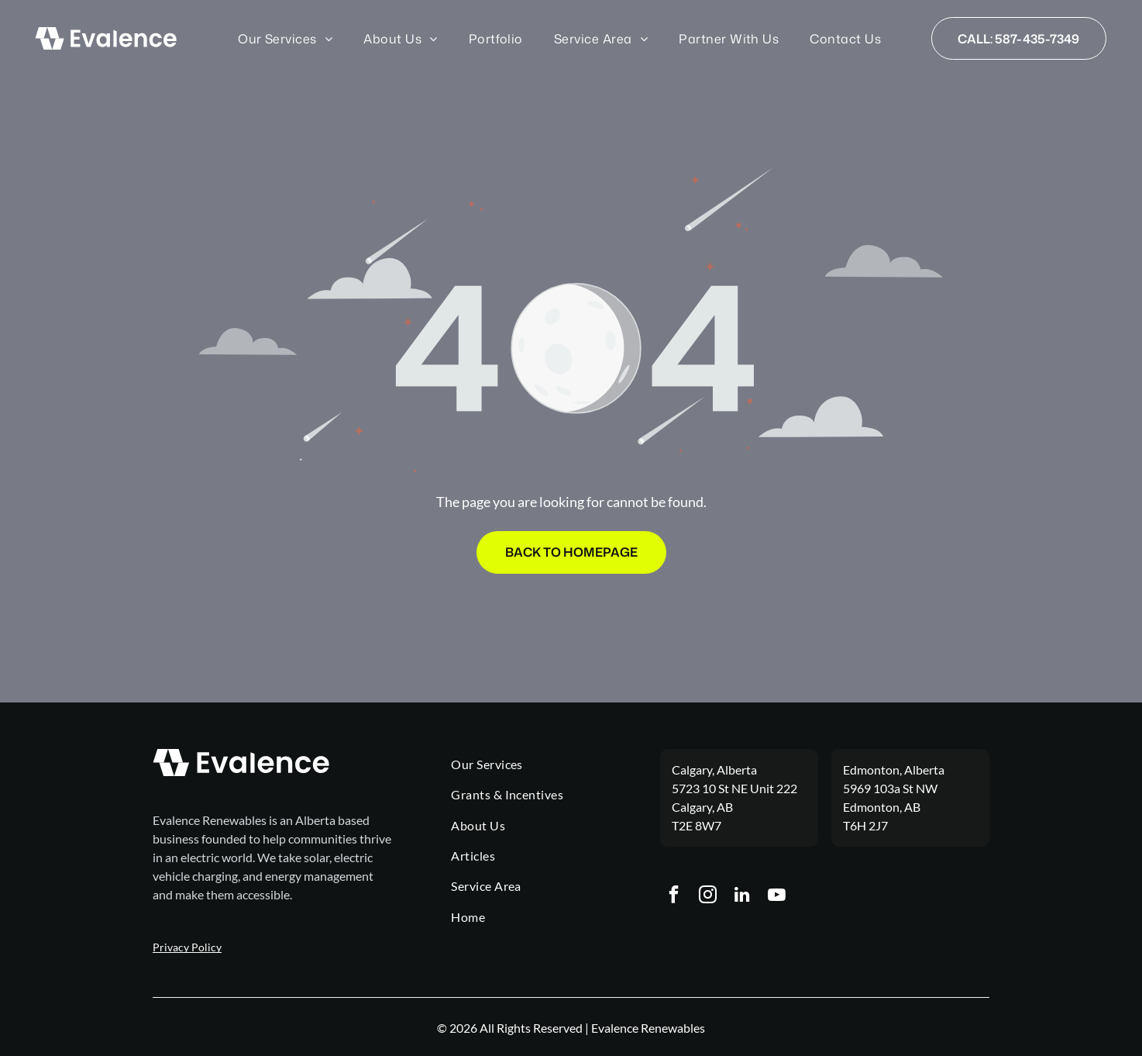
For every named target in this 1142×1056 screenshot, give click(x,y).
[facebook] (673, 897)
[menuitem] (285, 38)
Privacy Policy (187, 947)
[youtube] (778, 897)
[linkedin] (743, 897)
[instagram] (708, 897)
